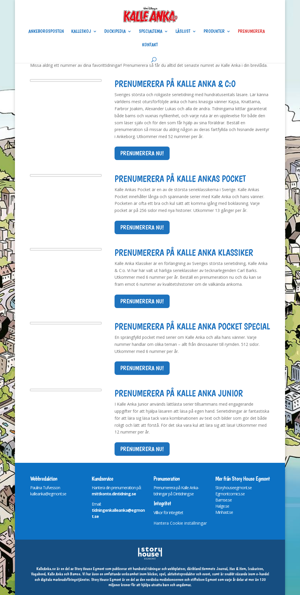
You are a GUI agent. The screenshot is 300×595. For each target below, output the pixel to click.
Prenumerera (251, 31)
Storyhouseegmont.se (233, 487)
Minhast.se (224, 512)
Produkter (214, 31)
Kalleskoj (81, 31)
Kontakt (150, 45)
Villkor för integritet (168, 512)
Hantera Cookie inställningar (180, 523)
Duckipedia (115, 31)
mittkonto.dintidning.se (114, 494)
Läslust (182, 31)
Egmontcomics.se (230, 494)
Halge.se (222, 506)
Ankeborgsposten (46, 31)
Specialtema (150, 31)
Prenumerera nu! (142, 153)
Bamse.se (223, 500)
